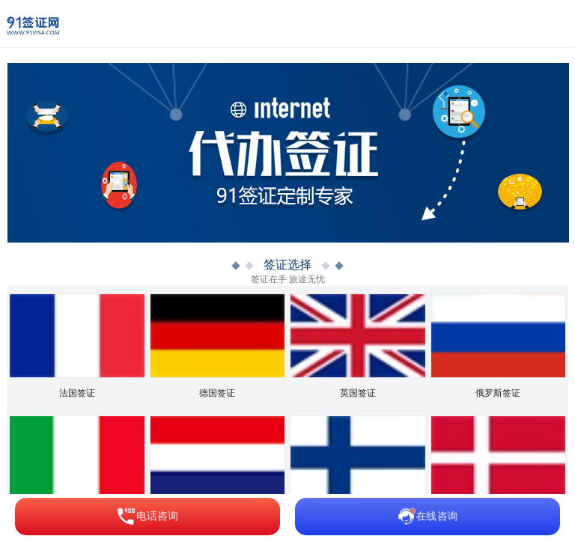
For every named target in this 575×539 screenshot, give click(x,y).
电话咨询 (148, 517)
